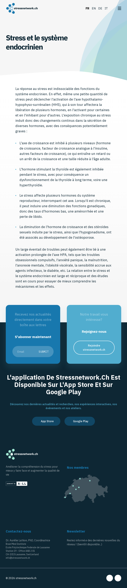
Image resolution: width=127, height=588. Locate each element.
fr (87, 8)
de (100, 8)
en (94, 8)
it (106, 8)
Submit (44, 351)
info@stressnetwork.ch (18, 557)
